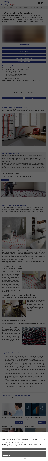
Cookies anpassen (6, 455)
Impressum (21, 458)
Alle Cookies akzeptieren (7, 448)
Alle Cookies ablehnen (7, 452)
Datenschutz (26, 458)
